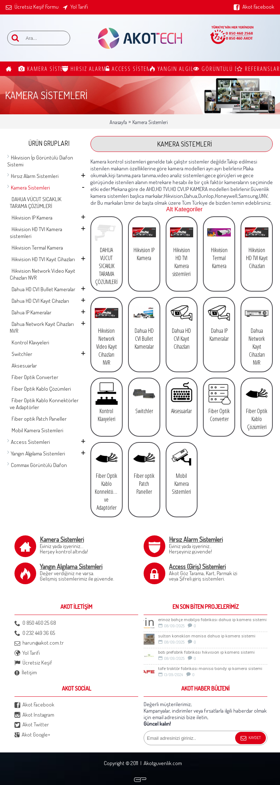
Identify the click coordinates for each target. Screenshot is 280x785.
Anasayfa (118, 122)
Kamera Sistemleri (150, 122)
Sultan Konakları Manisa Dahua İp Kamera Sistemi (206, 636)
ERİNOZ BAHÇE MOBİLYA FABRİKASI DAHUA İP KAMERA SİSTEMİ (212, 620)
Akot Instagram (34, 715)
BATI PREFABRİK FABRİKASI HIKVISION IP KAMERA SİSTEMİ (206, 652)
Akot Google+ (32, 735)
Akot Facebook (34, 705)
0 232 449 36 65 (34, 633)
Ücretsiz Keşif (33, 663)
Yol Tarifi (27, 653)
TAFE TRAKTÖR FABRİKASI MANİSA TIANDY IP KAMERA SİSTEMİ (210, 668)
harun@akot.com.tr (39, 643)
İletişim (25, 672)
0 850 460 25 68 (35, 623)
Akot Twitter (31, 725)
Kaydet (250, 738)
